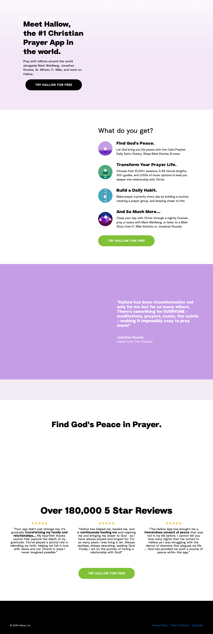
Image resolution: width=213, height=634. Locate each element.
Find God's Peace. (135, 143)
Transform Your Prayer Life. (146, 164)
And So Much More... (138, 211)
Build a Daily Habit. (136, 190)
